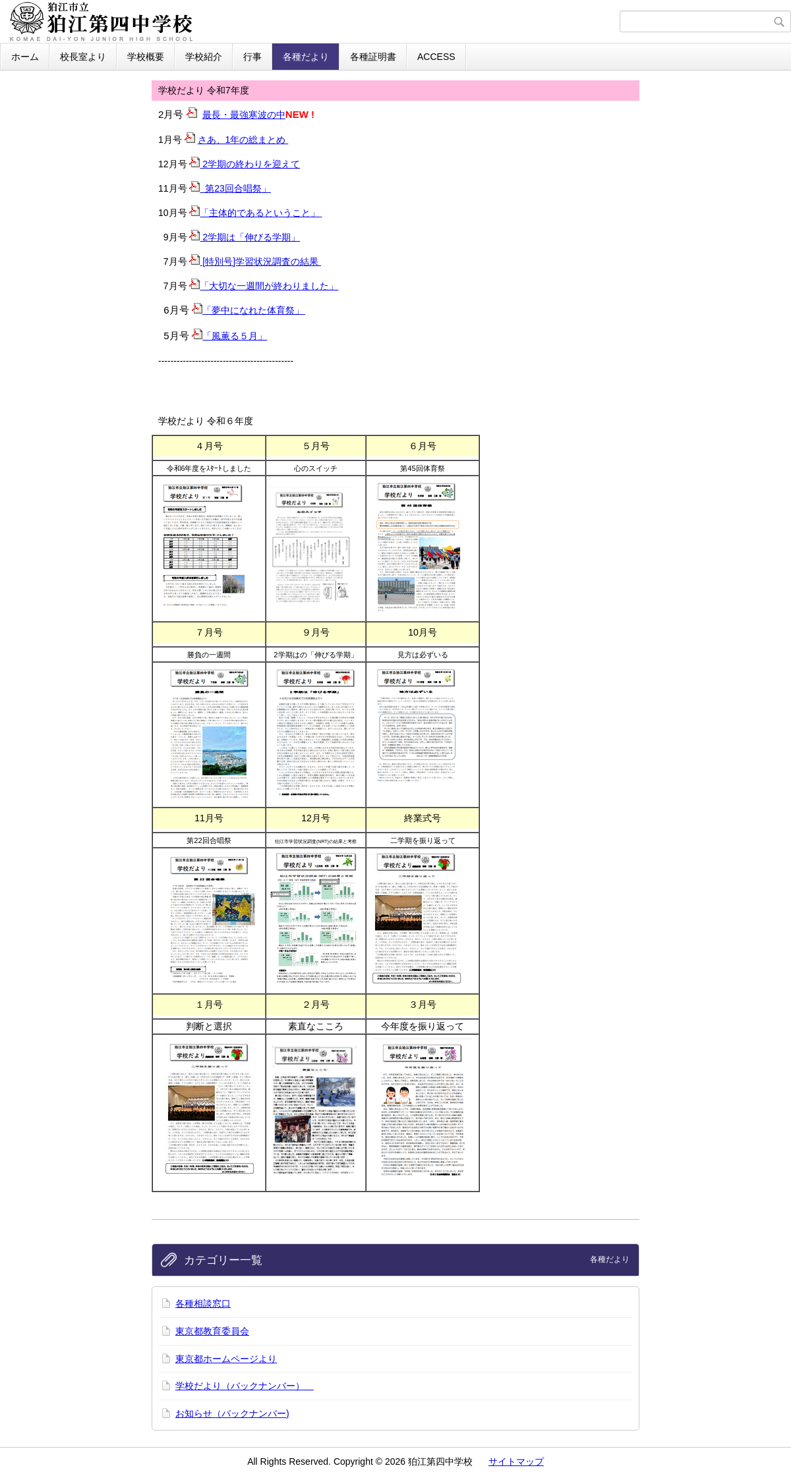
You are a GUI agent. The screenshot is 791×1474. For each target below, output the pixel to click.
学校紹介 (203, 56)
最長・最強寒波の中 (243, 114)
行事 (252, 56)
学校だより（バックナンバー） (244, 1385)
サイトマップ (516, 1461)
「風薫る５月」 (234, 336)
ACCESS (436, 56)
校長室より (83, 56)
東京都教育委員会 (212, 1331)
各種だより (306, 56)
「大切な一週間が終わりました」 (269, 286)
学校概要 (145, 56)
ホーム (25, 56)
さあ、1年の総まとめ (243, 139)
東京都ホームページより (226, 1358)
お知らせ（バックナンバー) (232, 1413)
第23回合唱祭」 (229, 188)
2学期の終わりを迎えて (244, 164)
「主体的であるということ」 (255, 212)
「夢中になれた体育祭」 (248, 310)
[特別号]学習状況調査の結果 (255, 261)
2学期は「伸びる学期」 (244, 237)
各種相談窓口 (203, 1303)
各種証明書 (373, 56)
